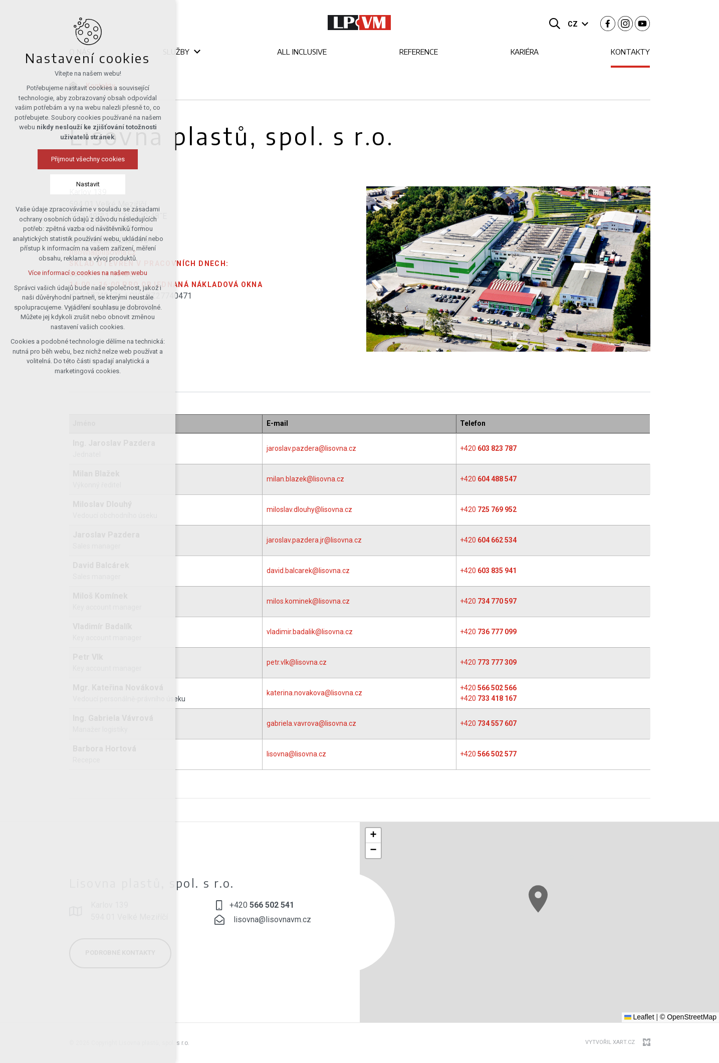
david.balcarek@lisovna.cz (308, 571)
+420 (488, 448)
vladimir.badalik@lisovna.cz (310, 632)
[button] (582, 931)
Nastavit (46, 184)
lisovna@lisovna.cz (296, 754)
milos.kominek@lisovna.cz (308, 601)
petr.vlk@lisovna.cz (297, 662)
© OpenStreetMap (688, 1017)
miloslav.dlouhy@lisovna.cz (309, 509)
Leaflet (639, 1017)
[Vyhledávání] (554, 23)
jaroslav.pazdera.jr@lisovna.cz (314, 540)
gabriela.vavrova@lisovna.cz (311, 723)
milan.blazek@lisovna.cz (305, 479)
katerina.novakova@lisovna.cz (314, 693)
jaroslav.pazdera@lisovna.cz (311, 448)
